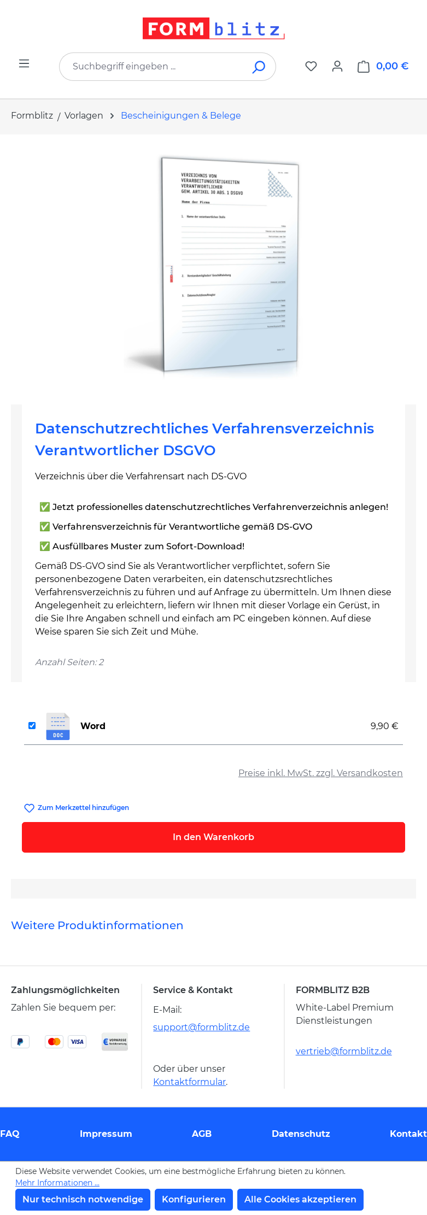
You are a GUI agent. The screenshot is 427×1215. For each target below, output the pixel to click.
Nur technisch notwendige (82, 1199)
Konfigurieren (194, 1199)
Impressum (106, 1134)
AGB (202, 1134)
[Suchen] (259, 66)
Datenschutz (301, 1134)
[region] (213, 265)
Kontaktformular (189, 1082)
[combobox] (151, 66)
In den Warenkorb (213, 837)
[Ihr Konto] (337, 66)
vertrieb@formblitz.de (344, 1051)
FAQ (10, 1134)
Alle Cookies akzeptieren (300, 1199)
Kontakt (408, 1134)
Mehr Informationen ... (57, 1183)
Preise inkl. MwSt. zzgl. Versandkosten (320, 773)
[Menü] (24, 63)
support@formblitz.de (201, 1027)
